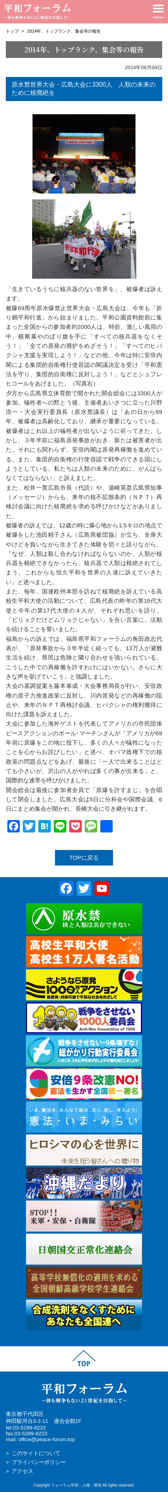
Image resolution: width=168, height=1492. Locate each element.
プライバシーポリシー (39, 1462)
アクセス (22, 1471)
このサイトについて (36, 1453)
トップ (12, 31)
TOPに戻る (84, 857)
